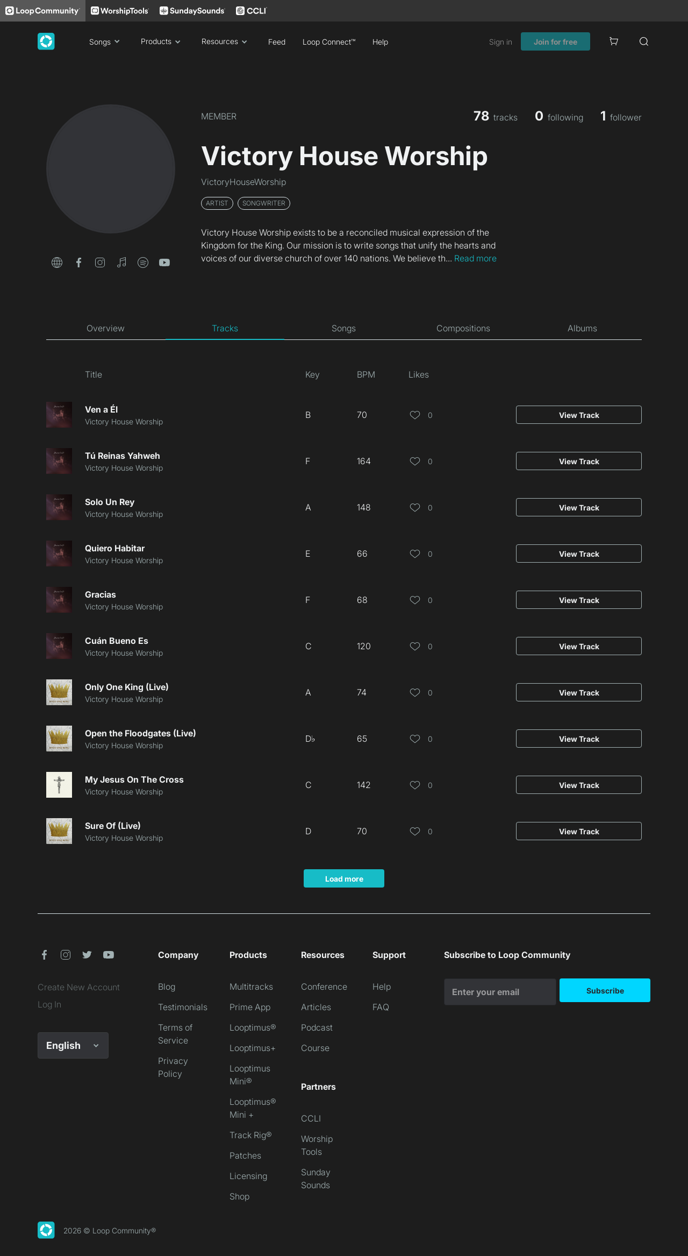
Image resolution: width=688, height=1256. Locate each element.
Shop (239, 1196)
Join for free (555, 41)
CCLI (311, 1118)
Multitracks (251, 986)
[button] (57, 261)
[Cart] (613, 41)
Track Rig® (251, 1135)
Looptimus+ (253, 1047)
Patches (245, 1155)
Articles (316, 1007)
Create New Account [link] (79, 987)
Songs (106, 41)
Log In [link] (49, 1004)
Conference (324, 986)
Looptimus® (253, 1027)
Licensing (248, 1175)
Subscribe (605, 990)
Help (380, 41)
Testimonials (182, 1007)
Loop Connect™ (329, 41)
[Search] (643, 41)
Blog (166, 986)
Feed (276, 41)
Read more (475, 258)
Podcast (317, 1027)
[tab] (106, 328)
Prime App (250, 1007)
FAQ (380, 1007)
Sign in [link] (500, 41)
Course (315, 1047)
